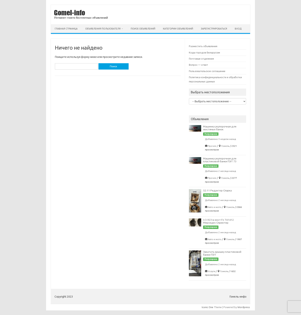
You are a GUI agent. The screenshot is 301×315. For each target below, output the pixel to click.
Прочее (212, 146)
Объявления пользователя (103, 28)
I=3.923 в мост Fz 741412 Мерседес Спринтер (218, 221)
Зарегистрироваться (214, 28)
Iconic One (207, 307)
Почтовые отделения (201, 58)
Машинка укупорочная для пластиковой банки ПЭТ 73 (220, 160)
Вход (238, 28)
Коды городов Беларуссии (204, 52)
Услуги (211, 271)
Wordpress (243, 307)
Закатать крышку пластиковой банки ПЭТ (222, 253)
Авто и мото (214, 207)
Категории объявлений (178, 28)
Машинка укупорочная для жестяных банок (219, 128)
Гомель (225, 146)
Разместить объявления (203, 46)
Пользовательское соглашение (207, 71)
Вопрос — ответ (198, 64)
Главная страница (66, 28)
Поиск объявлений (143, 28)
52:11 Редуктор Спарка (217, 190)
